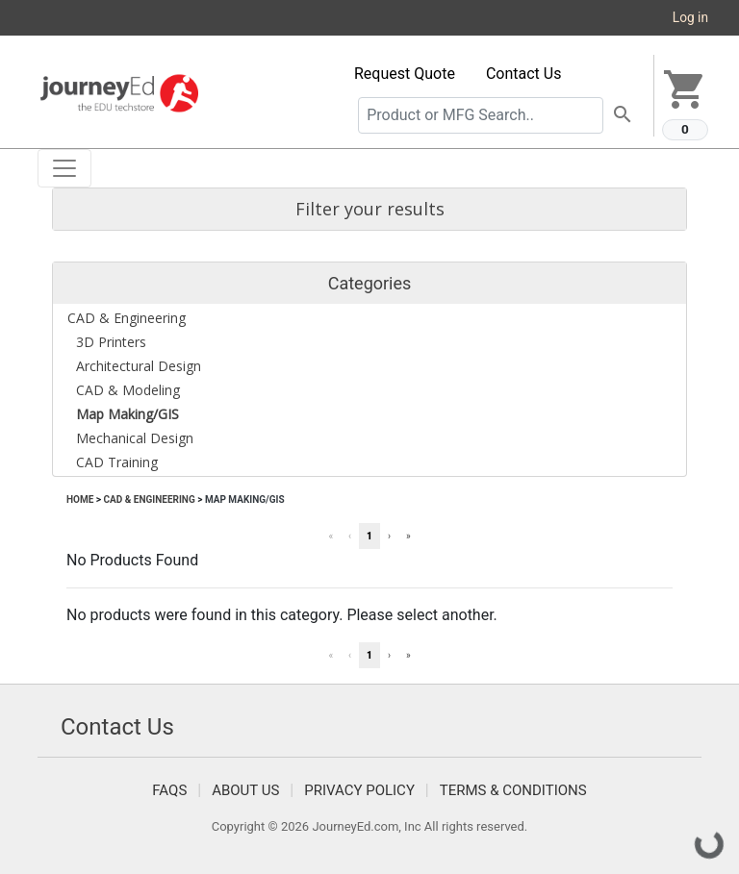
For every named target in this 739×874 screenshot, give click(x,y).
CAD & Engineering (148, 499)
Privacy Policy (359, 790)
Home (79, 499)
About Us (245, 790)
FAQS (169, 790)
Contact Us (524, 73)
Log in (690, 17)
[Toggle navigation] (64, 168)
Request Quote (404, 73)
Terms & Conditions (513, 790)
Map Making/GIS (245, 499)
